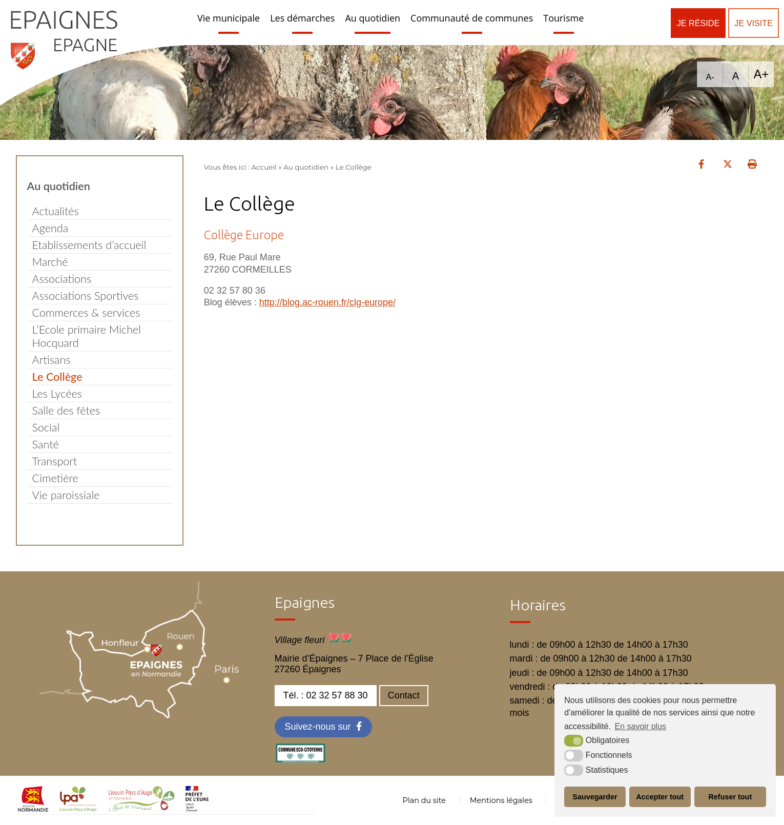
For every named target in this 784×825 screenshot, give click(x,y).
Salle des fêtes (66, 410)
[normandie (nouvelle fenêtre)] (33, 808)
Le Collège (57, 376)
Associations (62, 278)
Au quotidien (372, 18)
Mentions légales (501, 800)
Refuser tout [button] (730, 797)
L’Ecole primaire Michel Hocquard (86, 336)
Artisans (51, 359)
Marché (50, 262)
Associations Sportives (85, 295)
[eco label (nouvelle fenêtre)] (300, 760)
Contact (404, 695)
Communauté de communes (471, 18)
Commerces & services (86, 312)
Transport (54, 461)
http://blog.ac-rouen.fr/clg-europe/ (327, 302)
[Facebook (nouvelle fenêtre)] (323, 726)
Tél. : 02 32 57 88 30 (325, 695)
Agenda (50, 228)
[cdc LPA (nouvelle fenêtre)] (78, 808)
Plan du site (424, 800)
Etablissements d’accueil (89, 245)
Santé (45, 444)
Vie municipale (228, 18)
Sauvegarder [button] (594, 797)
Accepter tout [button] (660, 797)
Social (46, 427)
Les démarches (302, 18)
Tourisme (563, 18)
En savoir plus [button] (641, 726)
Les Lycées (57, 393)
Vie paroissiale (66, 495)
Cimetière (55, 478)
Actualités (55, 211)
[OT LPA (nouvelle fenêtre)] (142, 808)
